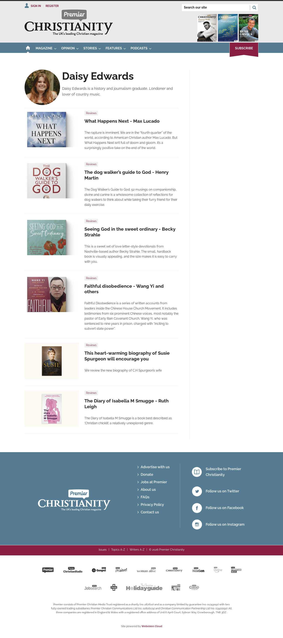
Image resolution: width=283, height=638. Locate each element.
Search (254, 7)
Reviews (91, 113)
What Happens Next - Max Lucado (122, 121)
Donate (147, 474)
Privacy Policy (152, 504)
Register (52, 6)
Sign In (36, 6)
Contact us (150, 512)
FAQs (145, 497)
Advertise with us (155, 467)
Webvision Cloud (152, 626)
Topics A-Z (118, 549)
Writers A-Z (137, 549)
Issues (103, 549)
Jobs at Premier (154, 482)
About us (148, 489)
